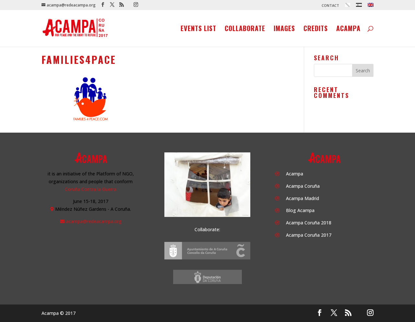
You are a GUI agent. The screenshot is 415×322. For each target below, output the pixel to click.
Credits (315, 29)
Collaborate (245, 29)
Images (284, 29)
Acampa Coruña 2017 (308, 235)
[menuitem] (347, 6)
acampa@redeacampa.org (94, 221)
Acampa (348, 29)
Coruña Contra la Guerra (90, 189)
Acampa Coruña (303, 186)
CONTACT (330, 6)
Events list (198, 29)
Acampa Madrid (302, 198)
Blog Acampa (300, 210)
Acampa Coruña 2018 (308, 223)
